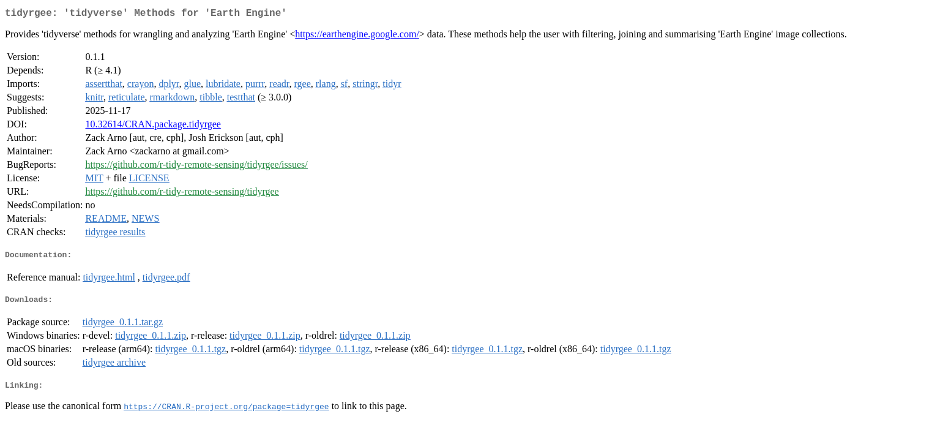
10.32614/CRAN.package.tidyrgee (152, 126)
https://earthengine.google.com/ (357, 36)
